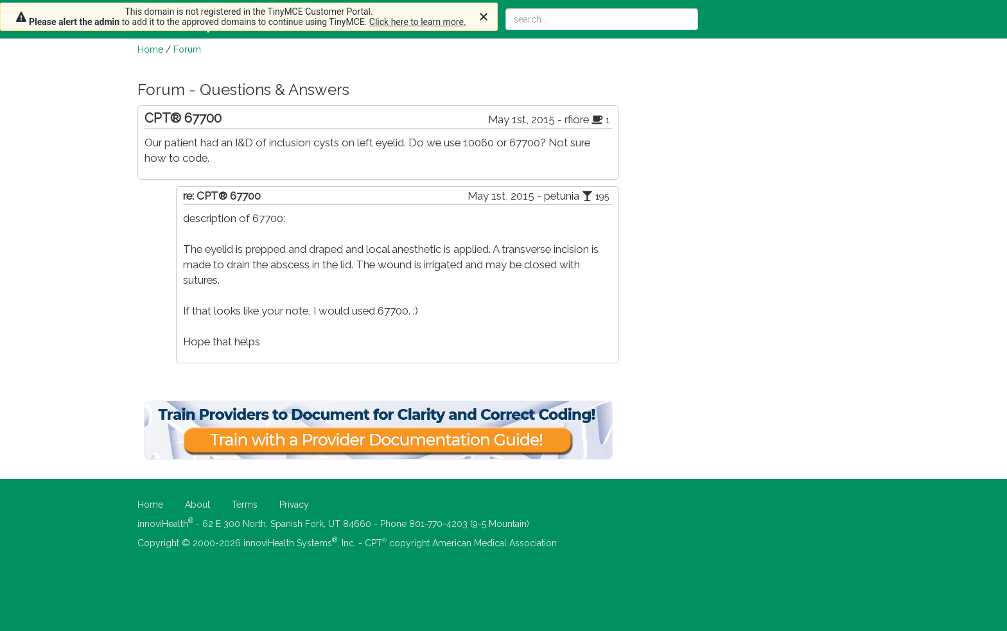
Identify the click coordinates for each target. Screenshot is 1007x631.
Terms (245, 504)
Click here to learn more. (417, 22)
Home (150, 49)
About (197, 504)
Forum (187, 49)
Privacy (294, 504)
